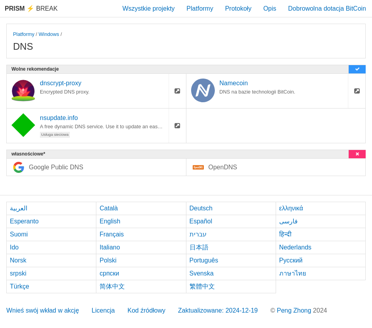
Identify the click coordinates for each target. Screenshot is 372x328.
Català (109, 208)
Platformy (199, 8)
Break (31, 8)
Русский (290, 260)
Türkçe (19, 286)
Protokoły (238, 8)
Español (201, 221)
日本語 (199, 247)
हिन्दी (285, 234)
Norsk (18, 260)
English (110, 221)
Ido (14, 247)
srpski (18, 273)
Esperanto (24, 221)
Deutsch (201, 208)
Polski (108, 260)
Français (112, 234)
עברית (198, 234)
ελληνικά (291, 208)
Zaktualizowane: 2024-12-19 (218, 310)
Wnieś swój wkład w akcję (42, 310)
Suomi (19, 234)
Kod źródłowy (146, 310)
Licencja (103, 310)
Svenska (202, 273)
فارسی (288, 221)
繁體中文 (202, 286)
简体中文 (112, 286)
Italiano (110, 247)
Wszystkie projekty (148, 8)
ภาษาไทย (292, 273)
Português (204, 260)
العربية (18, 208)
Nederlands (295, 247)
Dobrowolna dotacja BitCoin (327, 8)
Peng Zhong (295, 310)
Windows (49, 34)
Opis (269, 8)
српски (109, 273)
